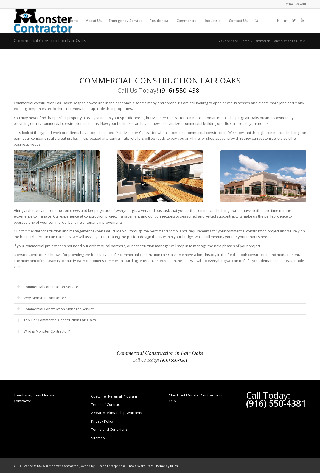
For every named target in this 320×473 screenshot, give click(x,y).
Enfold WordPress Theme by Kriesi (152, 466)
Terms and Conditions (109, 429)
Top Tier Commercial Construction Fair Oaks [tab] (56, 319)
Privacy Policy (102, 421)
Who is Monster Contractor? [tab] (43, 331)
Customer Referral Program (114, 396)
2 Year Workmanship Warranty (116, 412)
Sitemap (98, 437)
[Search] (256, 21)
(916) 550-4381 (296, 4)
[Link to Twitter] (294, 20)
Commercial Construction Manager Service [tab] (55, 308)
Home (244, 41)
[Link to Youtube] (302, 20)
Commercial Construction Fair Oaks (50, 41)
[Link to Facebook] (277, 20)
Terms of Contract (106, 404)
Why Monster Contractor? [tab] (41, 297)
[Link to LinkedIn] (286, 20)
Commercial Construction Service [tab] (47, 286)
